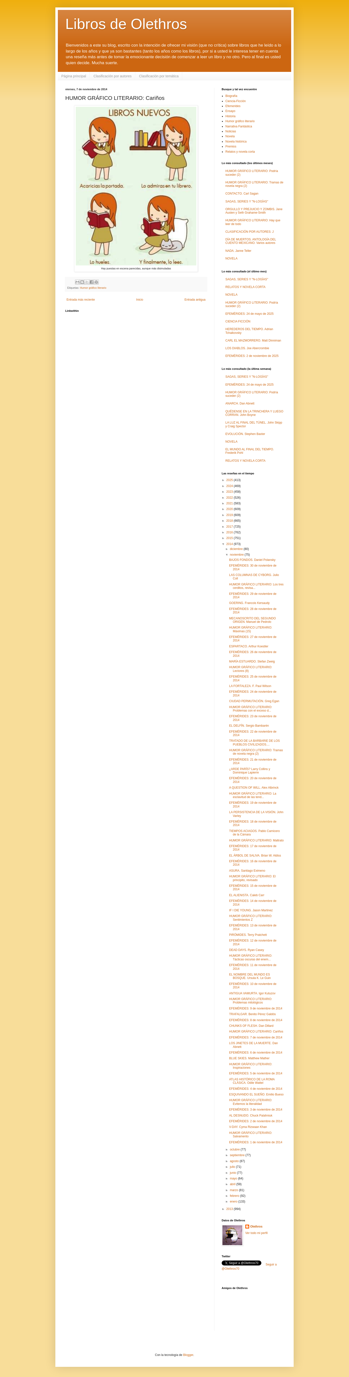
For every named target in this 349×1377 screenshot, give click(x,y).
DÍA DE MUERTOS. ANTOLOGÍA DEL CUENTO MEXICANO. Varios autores (250, 241)
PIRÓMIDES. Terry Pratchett (248, 935)
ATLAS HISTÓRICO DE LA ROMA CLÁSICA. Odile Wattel (252, 1081)
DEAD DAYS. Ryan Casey (246, 950)
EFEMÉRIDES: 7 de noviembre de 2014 (255, 1037)
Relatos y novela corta (240, 151)
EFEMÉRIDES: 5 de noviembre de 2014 (255, 1073)
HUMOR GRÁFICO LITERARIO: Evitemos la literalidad (250, 1101)
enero (234, 1201)
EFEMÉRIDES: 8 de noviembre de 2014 (255, 1020)
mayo (234, 1178)
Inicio (139, 299)
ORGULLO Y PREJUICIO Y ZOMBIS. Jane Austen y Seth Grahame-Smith (253, 210)
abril (233, 1184)
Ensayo (230, 111)
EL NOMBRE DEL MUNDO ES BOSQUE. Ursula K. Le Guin (250, 976)
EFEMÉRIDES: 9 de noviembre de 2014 (255, 1008)
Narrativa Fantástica (238, 126)
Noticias (230, 131)
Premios (230, 146)
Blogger (188, 1355)
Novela (230, 136)
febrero (235, 1196)
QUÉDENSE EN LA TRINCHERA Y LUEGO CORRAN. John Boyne (254, 413)
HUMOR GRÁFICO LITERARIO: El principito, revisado (252, 878)
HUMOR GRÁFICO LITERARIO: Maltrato (256, 840)
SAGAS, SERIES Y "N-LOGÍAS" (246, 201)
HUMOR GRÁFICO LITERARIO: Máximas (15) (250, 629)
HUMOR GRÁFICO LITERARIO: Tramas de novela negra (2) (256, 751)
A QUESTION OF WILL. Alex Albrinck (254, 787)
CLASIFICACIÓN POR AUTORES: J (249, 231)
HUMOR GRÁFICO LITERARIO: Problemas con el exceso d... (250, 708)
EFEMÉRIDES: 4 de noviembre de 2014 (255, 1088)
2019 (230, 515)
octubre (235, 1149)
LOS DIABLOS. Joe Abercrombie (247, 348)
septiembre (237, 1155)
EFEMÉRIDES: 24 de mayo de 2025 (249, 314)
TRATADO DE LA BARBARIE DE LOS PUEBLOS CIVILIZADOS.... (254, 742)
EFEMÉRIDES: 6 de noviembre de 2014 (255, 1052)
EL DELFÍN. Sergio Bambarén (249, 725)
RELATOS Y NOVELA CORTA (245, 287)
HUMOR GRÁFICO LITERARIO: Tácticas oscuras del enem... (250, 957)
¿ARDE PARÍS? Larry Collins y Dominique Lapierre (249, 770)
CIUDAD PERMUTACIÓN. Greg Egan (254, 701)
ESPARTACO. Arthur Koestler (248, 646)
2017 (230, 526)
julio (233, 1167)
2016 (230, 532)
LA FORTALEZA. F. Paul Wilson (250, 686)
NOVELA (231, 258)
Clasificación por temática (159, 76)
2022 (230, 497)
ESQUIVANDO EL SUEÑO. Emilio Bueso (256, 1094)
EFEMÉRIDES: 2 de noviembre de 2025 (252, 356)
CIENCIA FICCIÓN (237, 321)
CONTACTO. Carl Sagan (241, 193)
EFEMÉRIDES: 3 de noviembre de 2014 (255, 1109)
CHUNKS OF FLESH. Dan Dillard (251, 1026)
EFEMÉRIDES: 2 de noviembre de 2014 (255, 1121)
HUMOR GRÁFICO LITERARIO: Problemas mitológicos (250, 1000)
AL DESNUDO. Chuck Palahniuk (250, 1115)
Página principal (73, 76)
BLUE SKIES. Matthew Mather (249, 1058)
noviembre (237, 554)
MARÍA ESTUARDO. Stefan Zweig (252, 661)
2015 (230, 538)
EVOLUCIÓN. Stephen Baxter (245, 434)
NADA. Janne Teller (238, 251)
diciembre (237, 549)
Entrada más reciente (81, 299)
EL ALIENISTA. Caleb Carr (246, 895)
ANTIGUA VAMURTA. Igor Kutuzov (252, 993)
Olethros (256, 1226)
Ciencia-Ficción (235, 101)
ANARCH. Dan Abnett (239, 403)
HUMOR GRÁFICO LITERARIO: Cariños (256, 1031)
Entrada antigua (195, 299)
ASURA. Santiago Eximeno (247, 870)
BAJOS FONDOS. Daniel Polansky (252, 560)
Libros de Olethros (126, 24)
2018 (230, 520)
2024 (230, 486)
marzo (234, 1190)
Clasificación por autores (113, 76)
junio (233, 1173)
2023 (230, 491)
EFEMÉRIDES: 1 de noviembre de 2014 (255, 1142)
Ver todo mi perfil (256, 1233)
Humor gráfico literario (93, 287)
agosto (235, 1161)
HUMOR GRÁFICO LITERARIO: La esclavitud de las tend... (252, 795)
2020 (230, 509)
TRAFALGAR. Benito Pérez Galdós (252, 1014)
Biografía (231, 96)
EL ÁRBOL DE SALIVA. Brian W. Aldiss (255, 855)
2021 (230, 503)
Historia (230, 116)
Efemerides (233, 106)
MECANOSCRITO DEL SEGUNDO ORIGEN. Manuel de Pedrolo (252, 620)
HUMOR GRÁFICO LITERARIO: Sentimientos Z (250, 917)
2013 (230, 1209)
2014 (230, 544)
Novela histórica (235, 141)
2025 (230, 480)
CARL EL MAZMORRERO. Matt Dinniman (253, 340)
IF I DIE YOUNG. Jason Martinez (251, 910)
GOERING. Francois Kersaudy (249, 603)
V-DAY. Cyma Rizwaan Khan (248, 1127)
